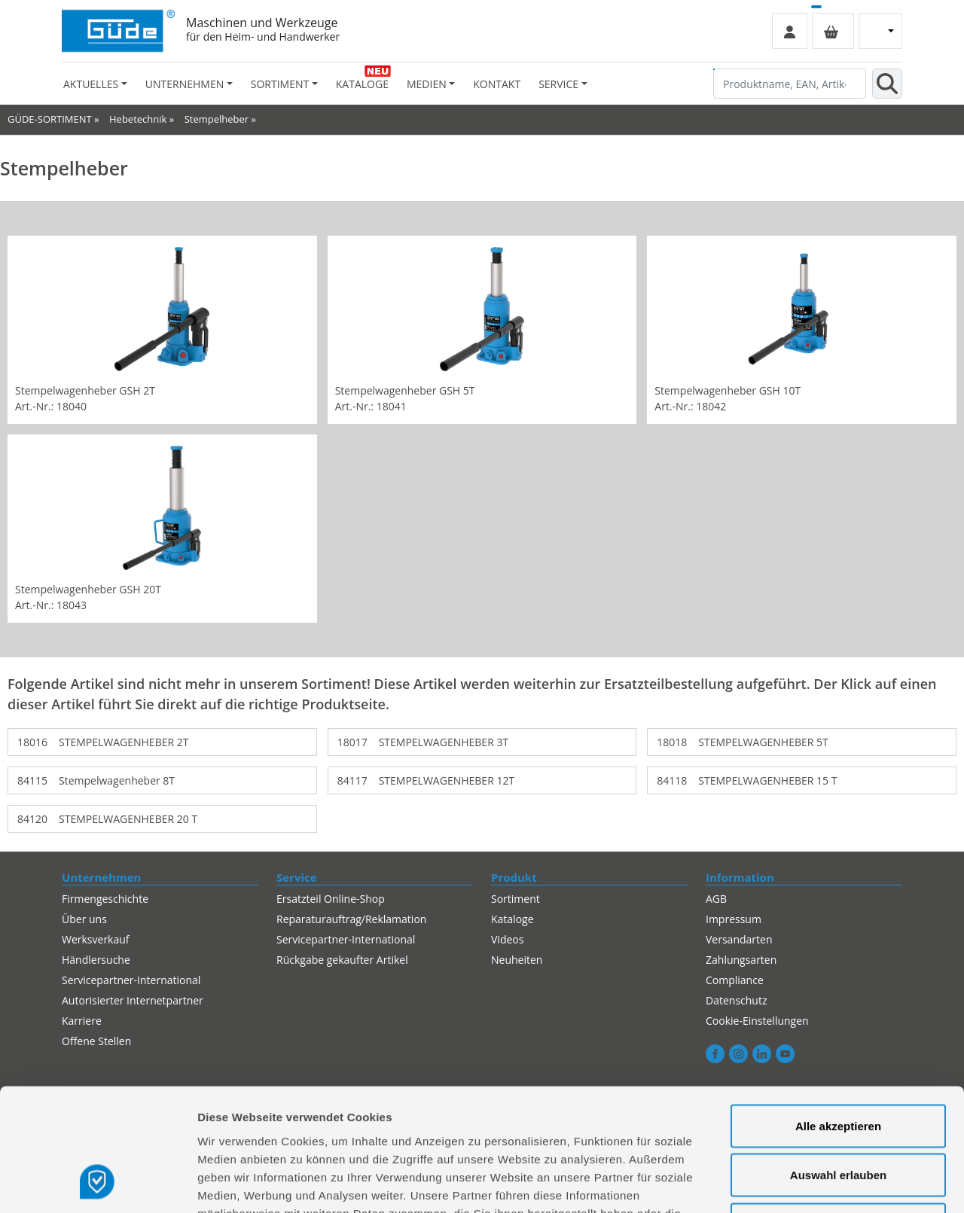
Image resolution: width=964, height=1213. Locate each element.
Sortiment (515, 898)
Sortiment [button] (280, 84)
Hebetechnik (137, 119)
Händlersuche (96, 959)
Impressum (733, 919)
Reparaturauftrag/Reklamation (351, 919)
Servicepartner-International (345, 939)
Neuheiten (516, 959)
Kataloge (362, 84)
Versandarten (739, 939)
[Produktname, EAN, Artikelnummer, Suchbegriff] (789, 84)
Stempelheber (217, 119)
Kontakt (496, 84)
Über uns (84, 919)
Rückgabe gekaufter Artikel (342, 959)
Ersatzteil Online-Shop (330, 898)
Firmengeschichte (105, 898)
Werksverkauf (96, 939)
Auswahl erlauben (838, 1065)
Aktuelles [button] (90, 84)
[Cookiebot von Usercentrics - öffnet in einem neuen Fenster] (97, 1183)
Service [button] (558, 84)
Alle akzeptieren (838, 1015)
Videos (507, 939)
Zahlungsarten (741, 959)
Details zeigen (801, 1183)
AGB (716, 898)
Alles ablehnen (838, 1114)
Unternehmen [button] (184, 84)
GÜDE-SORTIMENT (50, 119)
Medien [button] (427, 84)
